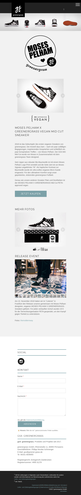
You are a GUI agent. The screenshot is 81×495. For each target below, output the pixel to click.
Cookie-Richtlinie (55, 487)
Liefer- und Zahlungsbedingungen (25, 479)
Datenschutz (44, 487)
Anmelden (63, 491)
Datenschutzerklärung (35, 420)
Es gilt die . (31, 420)
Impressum (35, 485)
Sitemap (64, 487)
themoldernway (26, 320)
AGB (41, 485)
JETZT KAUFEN (31, 193)
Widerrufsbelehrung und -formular (55, 485)
